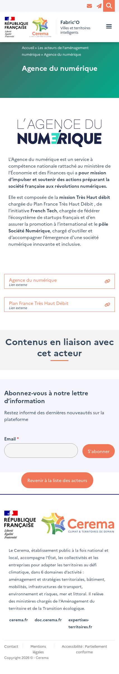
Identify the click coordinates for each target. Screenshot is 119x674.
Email (10, 438)
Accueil (28, 47)
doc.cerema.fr (48, 619)
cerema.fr (18, 619)
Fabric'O (70, 22)
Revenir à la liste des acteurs (57, 480)
